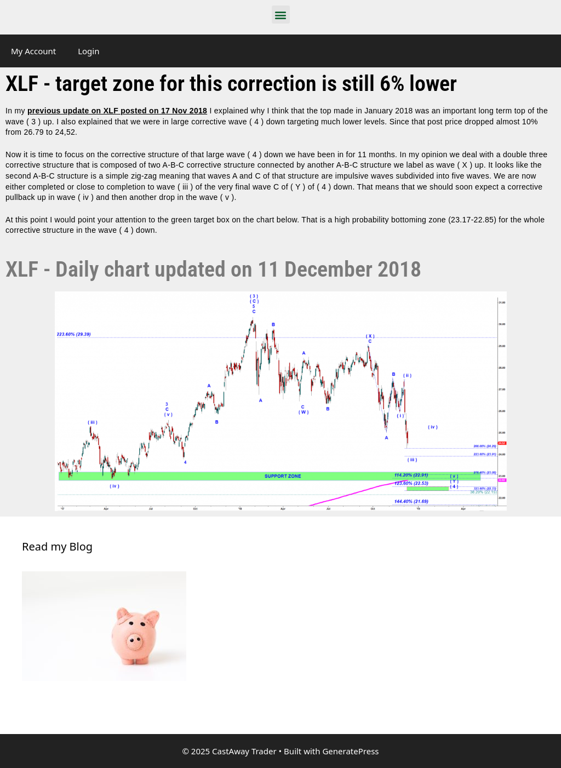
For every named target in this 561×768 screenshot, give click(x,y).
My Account (33, 50)
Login (88, 50)
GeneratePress (350, 751)
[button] (281, 14)
